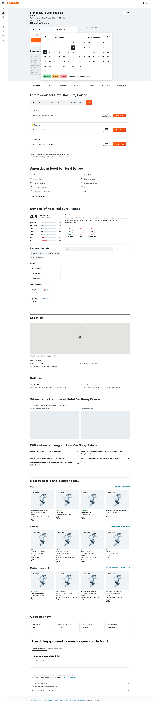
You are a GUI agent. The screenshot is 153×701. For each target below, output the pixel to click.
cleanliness (49, 253)
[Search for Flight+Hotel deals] (3, 21)
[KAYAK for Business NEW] (3, 35)
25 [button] (50, 66)
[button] (3, 3)
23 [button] (73, 62)
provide (41, 253)
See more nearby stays (122, 486)
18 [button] (50, 62)
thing (32, 257)
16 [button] (73, 57)
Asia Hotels (49, 700)
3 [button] (45, 52)
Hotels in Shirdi (39, 660)
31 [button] (45, 71)
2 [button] (73, 48)
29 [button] (68, 66)
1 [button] (68, 48)
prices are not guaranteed (69, 677)
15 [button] (68, 57)
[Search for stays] (3, 13)
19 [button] (54, 62)
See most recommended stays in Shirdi (117, 568)
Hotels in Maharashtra (70, 700)
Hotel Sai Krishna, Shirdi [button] (88, 591)
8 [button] (68, 52)
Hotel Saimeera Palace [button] (88, 552)
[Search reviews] (91, 248)
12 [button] (54, 57)
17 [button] (45, 62)
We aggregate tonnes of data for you (81, 686)
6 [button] (59, 52)
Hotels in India (58, 700)
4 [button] (49, 52)
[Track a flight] (3, 31)
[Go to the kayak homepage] (13, 3)
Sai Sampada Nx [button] (86, 512)
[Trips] (3, 40)
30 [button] (73, 66)
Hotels (41, 700)
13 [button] (59, 57)
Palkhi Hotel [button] (59, 512)
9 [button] (73, 52)
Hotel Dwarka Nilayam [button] (38, 552)
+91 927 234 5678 (36, 20)
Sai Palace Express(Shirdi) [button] (39, 510)
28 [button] (64, 66)
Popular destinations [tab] (55, 648)
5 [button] (54, 52)
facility (57, 253)
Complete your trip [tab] (39, 648)
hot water (34, 253)
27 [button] (59, 66)
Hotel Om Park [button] (110, 552)
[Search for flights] (3, 9)
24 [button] (45, 66)
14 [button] (64, 57)
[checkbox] (40, 291)
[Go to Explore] (3, 27)
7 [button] (79, 52)
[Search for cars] (3, 17)
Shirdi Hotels (81, 700)
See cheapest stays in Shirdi (120, 526)
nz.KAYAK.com (34, 700)
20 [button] (59, 62)
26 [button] (54, 66)
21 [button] (64, 62)
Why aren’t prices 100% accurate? (81, 690)
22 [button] (68, 62)
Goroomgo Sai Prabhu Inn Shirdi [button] (116, 510)
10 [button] (45, 57)
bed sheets (39, 257)
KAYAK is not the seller (81, 683)
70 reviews (45, 23)
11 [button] (49, 57)
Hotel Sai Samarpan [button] (37, 593)
